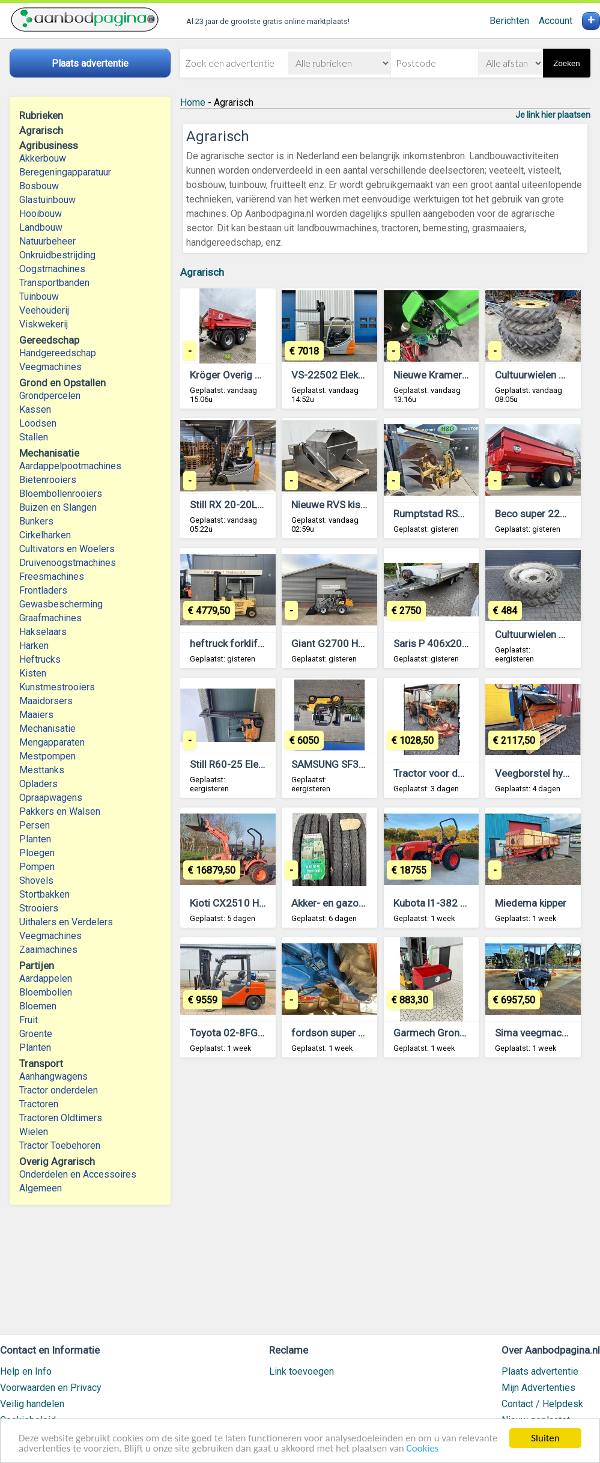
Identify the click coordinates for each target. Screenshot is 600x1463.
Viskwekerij (43, 324)
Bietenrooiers (47, 479)
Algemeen (40, 1188)
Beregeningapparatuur (65, 172)
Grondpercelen (49, 395)
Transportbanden (54, 282)
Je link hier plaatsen (552, 115)
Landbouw (40, 227)
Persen (34, 825)
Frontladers (43, 590)
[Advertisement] (385, 1201)
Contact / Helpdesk (542, 1404)
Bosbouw (39, 186)
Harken (34, 645)
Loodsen (37, 423)
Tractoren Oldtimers (62, 1118)
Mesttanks (41, 770)
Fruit (28, 1020)
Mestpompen (47, 756)
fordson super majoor (341, 1033)
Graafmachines (50, 618)
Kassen (35, 409)
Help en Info (26, 1371)
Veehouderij (44, 310)
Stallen (33, 437)
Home (192, 102)
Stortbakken (44, 894)
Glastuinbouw (47, 199)
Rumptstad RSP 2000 (441, 514)
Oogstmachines (52, 269)
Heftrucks (40, 659)
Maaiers (36, 714)
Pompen (37, 866)
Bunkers (36, 521)
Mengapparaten (52, 742)
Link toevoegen (301, 1371)
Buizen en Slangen (58, 507)
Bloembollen (45, 992)
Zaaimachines (48, 949)
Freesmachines (51, 576)
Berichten (509, 20)
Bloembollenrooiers (60, 493)
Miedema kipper (530, 903)
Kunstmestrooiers (57, 687)
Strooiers (38, 908)
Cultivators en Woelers (67, 549)
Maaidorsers (46, 701)
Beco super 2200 (533, 514)
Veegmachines (50, 367)
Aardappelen (45, 978)
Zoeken (566, 63)
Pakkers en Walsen (59, 811)
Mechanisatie (47, 728)
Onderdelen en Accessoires (77, 1174)
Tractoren (38, 1104)
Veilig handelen (32, 1404)
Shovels (36, 880)
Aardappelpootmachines (70, 466)
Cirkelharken (45, 535)
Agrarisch (202, 272)
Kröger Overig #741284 (243, 375)
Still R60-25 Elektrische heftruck (262, 764)
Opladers (38, 783)
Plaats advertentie (540, 1371)
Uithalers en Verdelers (66, 922)
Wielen (33, 1131)
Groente (35, 1033)
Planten (35, 839)
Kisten (32, 673)
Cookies (423, 1449)
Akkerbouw (42, 158)
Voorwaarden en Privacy (51, 1387)
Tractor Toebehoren (59, 1145)
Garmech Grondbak (437, 1033)
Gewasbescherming (61, 604)
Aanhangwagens (53, 1076)
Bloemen (37, 1006)
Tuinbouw (39, 296)
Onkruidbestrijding (57, 255)
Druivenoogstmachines (67, 562)
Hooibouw (40, 213)
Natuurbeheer (47, 241)
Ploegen (37, 853)
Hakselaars (43, 631)
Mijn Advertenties (538, 1387)
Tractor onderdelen (58, 1090)
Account (555, 20)
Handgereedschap (57, 353)
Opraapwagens (50, 797)
